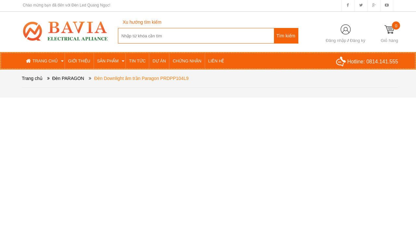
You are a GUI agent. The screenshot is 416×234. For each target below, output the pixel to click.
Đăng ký (357, 40)
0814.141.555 (382, 61)
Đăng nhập (336, 40)
